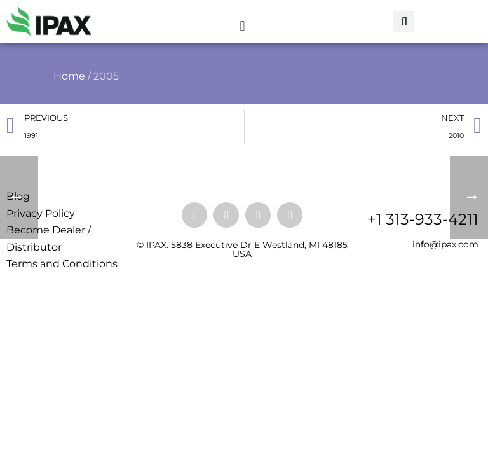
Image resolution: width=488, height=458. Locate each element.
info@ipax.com (445, 244)
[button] (242, 26)
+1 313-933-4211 (422, 219)
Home (69, 76)
